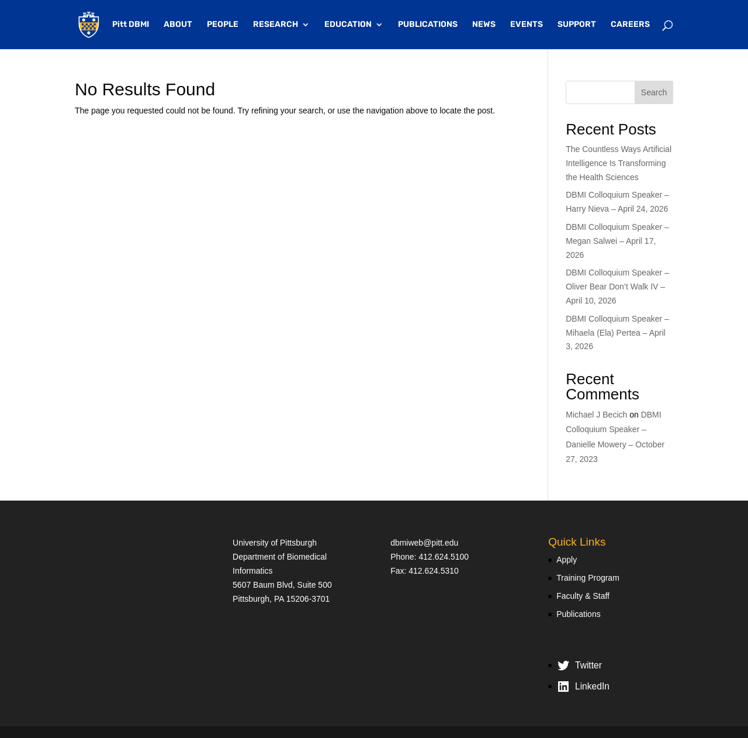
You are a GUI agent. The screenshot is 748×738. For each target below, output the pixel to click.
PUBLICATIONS (428, 24)
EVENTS (526, 24)
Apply (566, 559)
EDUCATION (348, 24)
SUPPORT (576, 24)
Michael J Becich (596, 414)
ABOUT (178, 24)
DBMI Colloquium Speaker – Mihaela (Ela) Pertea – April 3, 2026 (617, 332)
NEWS (484, 24)
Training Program (587, 577)
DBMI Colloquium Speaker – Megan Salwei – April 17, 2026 (617, 241)
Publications (578, 614)
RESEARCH (275, 24)
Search (654, 92)
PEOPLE (222, 24)
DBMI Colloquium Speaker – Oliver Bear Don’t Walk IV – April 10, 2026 (617, 286)
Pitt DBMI (130, 24)
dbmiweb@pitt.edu (424, 542)
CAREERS (630, 24)
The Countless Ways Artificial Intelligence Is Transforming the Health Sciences (618, 163)
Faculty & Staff (583, 596)
